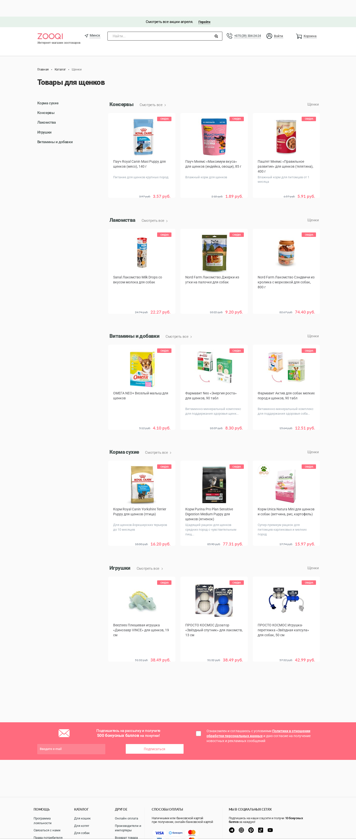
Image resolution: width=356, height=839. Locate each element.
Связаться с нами (47, 830)
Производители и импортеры (128, 828)
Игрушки (44, 115)
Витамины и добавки (55, 125)
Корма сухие (48, 86)
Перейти (204, 5)
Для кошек (82, 818)
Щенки (313, 88)
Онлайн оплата (126, 818)
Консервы (46, 96)
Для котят (81, 826)
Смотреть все (151, 88)
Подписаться (154, 715)
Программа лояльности (43, 820)
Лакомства (46, 106)
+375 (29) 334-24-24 (247, 19)
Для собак (82, 833)
